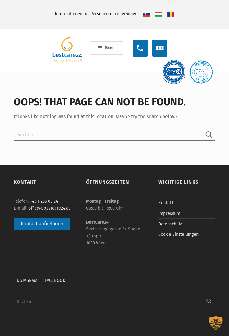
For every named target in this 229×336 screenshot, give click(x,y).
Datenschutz (170, 223)
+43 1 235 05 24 (44, 201)
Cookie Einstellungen (178, 234)
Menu (110, 48)
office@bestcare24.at (49, 208)
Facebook (55, 280)
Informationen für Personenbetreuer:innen (96, 13)
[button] (216, 323)
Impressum (169, 213)
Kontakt (165, 202)
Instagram (26, 280)
